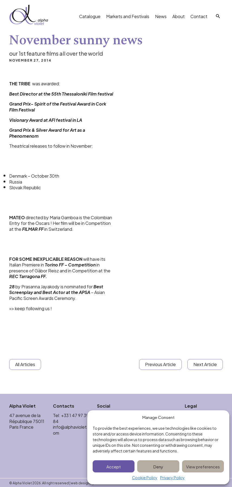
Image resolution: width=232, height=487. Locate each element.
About (178, 16)
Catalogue (89, 16)
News (161, 16)
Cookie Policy (144, 477)
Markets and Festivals (127, 16)
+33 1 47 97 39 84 (71, 418)
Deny (158, 466)
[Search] (218, 16)
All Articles (25, 364)
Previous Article (160, 364)
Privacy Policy (172, 477)
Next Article (205, 364)
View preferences (203, 466)
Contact (198, 16)
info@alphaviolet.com (71, 429)
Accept (113, 466)
